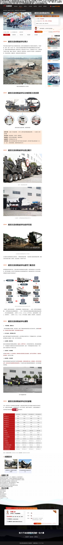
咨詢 (14, 409)
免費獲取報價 (39, 31)
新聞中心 (25, 6)
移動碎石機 (2, 492)
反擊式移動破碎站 (3, 496)
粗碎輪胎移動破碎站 (3, 499)
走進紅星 (40, 6)
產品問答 (35, 6)
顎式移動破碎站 (3, 495)
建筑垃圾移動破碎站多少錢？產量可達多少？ (8, 483)
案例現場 (14, 34)
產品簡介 (6, 34)
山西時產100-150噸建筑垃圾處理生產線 (11, 471)
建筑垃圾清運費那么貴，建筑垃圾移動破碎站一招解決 (9, 482)
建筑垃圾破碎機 (55, 73)
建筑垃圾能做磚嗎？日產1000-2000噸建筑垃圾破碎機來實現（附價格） (12, 479)
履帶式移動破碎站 (56, 60)
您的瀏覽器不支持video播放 (22, 240)
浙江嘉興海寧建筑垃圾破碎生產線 (25, 471)
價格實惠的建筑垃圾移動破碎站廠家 (6, 486)
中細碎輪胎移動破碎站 (4, 498)
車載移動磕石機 (3, 489)
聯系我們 (45, 6)
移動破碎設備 (17, 10)
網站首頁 (15, 6)
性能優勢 (28, 34)
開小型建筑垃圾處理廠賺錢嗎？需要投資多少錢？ (8, 481)
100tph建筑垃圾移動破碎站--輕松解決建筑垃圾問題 (9, 485)
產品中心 (20, 6)
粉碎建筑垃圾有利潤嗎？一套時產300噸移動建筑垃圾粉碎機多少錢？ (12, 478)
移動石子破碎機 (3, 491)
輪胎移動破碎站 (3, 500)
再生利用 (21, 34)
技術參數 (36, 34)
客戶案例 (30, 6)
